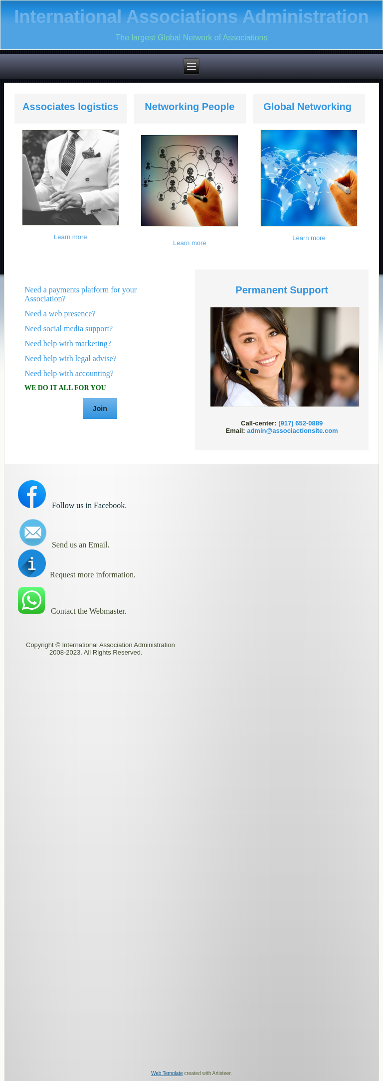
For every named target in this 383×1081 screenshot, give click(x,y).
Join (100, 408)
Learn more (70, 237)
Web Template (167, 1073)
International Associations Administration (191, 16)
